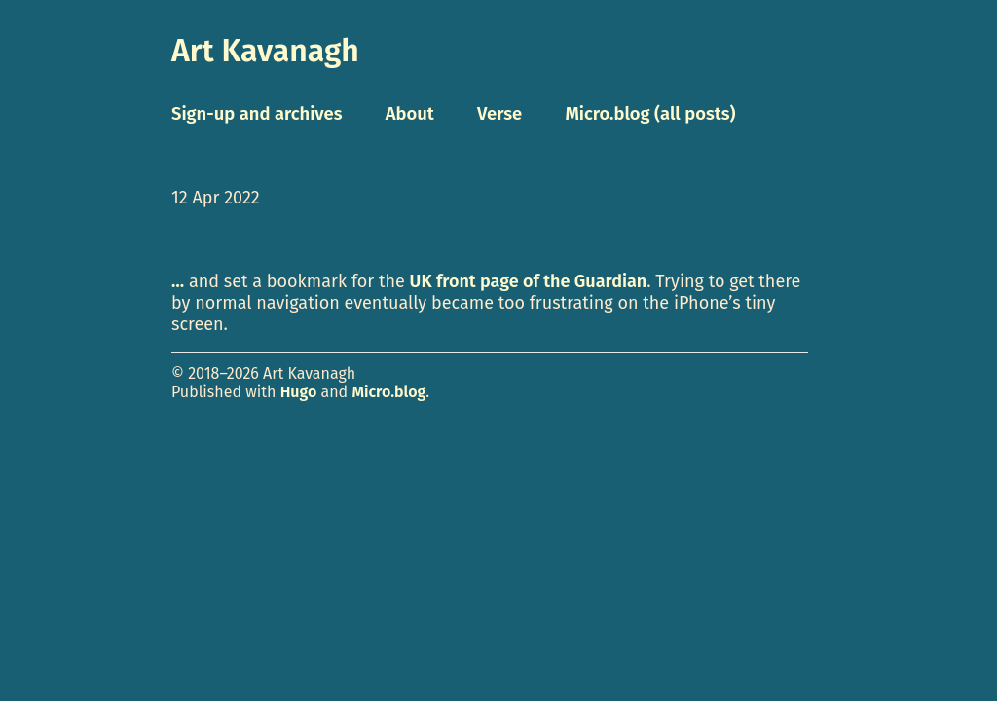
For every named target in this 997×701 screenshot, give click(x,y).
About (410, 114)
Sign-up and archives (257, 114)
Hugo (298, 392)
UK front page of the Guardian (528, 281)
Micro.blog (388, 392)
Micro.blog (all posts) (650, 114)
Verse (499, 114)
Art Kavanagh (265, 50)
